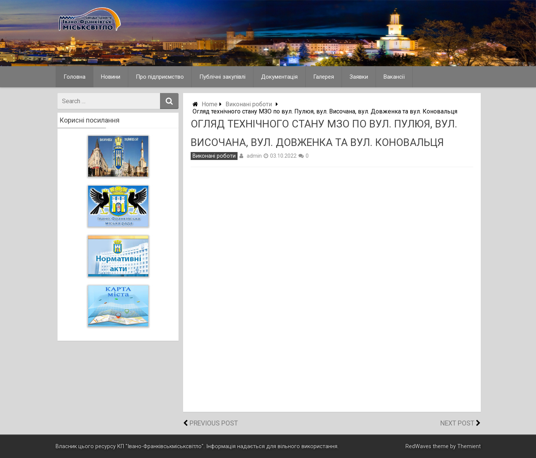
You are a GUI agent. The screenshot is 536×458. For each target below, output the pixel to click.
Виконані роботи (248, 104)
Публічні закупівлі (222, 76)
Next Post (457, 423)
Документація (279, 76)
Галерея (323, 76)
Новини (110, 76)
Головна (74, 76)
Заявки (359, 76)
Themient (469, 446)
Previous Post (214, 423)
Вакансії (394, 76)
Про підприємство (160, 76)
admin (254, 155)
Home (210, 104)
